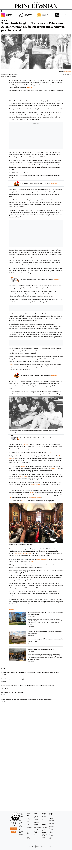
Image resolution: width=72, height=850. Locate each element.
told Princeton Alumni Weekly (24, 553)
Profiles (36, 826)
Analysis (21, 834)
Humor (50, 817)
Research (21, 830)
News (20, 813)
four (34, 561)
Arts (43, 826)
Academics (21, 831)
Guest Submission (29, 826)
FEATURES (4, 20)
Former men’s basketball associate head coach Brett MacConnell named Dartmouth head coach (27, 686)
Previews (36, 817)
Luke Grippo (3, 674)
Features (36, 824)
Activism (21, 826)
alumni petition (36, 484)
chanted (49, 452)
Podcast (44, 813)
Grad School (20, 820)
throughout (32, 497)
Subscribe (13, 828)
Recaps (36, 816)
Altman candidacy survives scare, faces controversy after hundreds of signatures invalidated (26, 699)
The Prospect (44, 823)
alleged (41, 386)
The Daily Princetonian (67, 71)
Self (43, 830)
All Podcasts (44, 820)
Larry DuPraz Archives (51, 829)
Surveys (28, 838)
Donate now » (54, 183)
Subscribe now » (57, 279)
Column (28, 817)
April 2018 (30, 87)
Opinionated (44, 817)
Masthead (51, 820)
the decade (39, 497)
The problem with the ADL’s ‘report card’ (12, 692)
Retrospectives (37, 827)
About (50, 825)
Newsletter (44, 834)
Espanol (51, 818)
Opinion (28, 815)
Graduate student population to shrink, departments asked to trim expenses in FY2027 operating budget (30, 672)
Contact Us (51, 822)
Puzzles (51, 814)
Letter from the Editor (29, 823)
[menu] (70, 11)
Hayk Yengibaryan (5, 688)
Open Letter (28, 832)
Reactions (29, 835)
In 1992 (11, 365)
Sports (35, 813)
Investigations (37, 829)
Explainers (29, 813)
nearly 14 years (23, 476)
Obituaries (21, 833)
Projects (44, 832)
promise (53, 468)
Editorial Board (28, 829)
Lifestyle (44, 829)
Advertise (51, 826)
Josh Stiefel (3, 681)
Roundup (44, 814)
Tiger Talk (44, 816)
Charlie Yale (3, 694)
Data (28, 837)
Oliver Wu (3, 701)
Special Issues (43, 836)
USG (20, 828)
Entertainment (45, 827)
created (23, 466)
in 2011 (32, 492)
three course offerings (42, 559)
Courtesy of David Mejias (12, 432)
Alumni (20, 823)
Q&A (20, 825)
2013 (10, 497)
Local (20, 822)
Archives (51, 813)
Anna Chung (15, 74)
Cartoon (36, 834)
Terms (50, 838)
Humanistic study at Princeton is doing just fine (14, 679)
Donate (13, 832)
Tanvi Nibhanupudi (5, 74)
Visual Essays (36, 831)
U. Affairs (21, 814)
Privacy (50, 837)
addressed (26, 444)
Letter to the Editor (29, 819)
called (28, 165)
